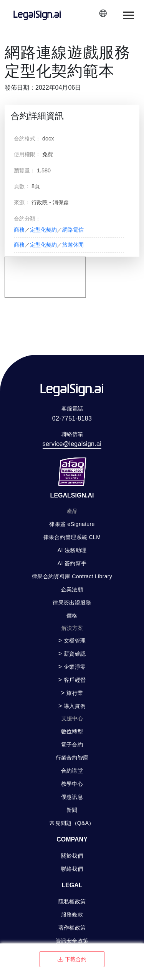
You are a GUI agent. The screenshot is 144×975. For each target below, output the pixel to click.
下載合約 (72, 959)
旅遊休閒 (73, 245)
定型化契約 (43, 230)
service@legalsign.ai (72, 444)
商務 (19, 230)
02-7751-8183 (72, 418)
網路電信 (73, 230)
